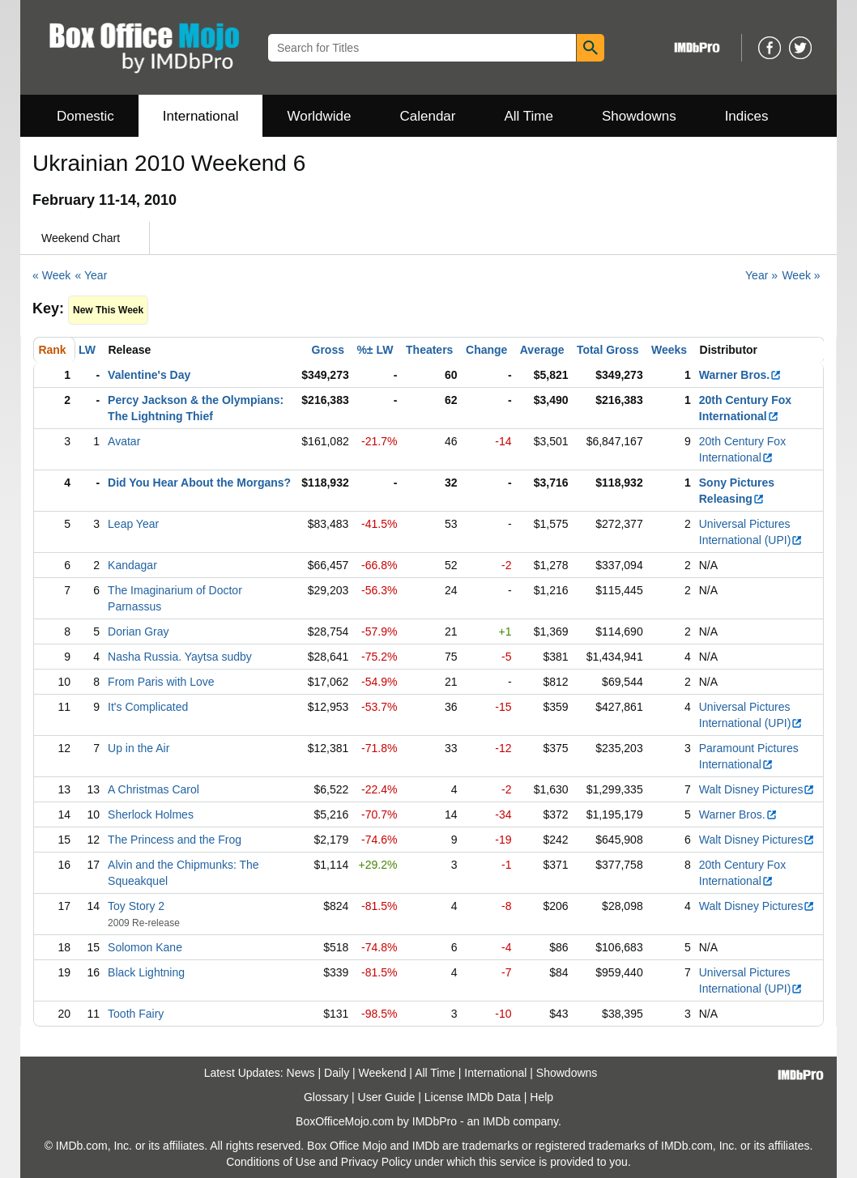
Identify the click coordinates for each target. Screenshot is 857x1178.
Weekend (383, 1072)
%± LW (374, 349)
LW (87, 349)
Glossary (326, 1097)
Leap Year (133, 523)
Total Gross (608, 349)
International (201, 116)
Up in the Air (138, 748)
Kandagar (132, 565)
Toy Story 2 (136, 905)
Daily (336, 1072)
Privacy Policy (376, 1161)
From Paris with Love (161, 681)
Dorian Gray (138, 631)
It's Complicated (148, 706)
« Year (91, 275)
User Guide (387, 1097)
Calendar (428, 116)
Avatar (124, 441)
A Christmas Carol (153, 789)
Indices (747, 116)
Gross (328, 349)
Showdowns (639, 116)
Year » (761, 275)
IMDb (496, 1121)
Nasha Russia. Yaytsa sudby (180, 656)
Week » (801, 275)
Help (541, 1097)
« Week (51, 275)
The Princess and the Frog (174, 839)
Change (486, 349)
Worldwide (319, 116)
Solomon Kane (145, 947)
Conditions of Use (271, 1161)
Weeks (669, 349)
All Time (529, 116)
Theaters (429, 349)
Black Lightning (146, 972)
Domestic (85, 116)
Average (542, 349)
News (301, 1072)
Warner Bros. (740, 374)
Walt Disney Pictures (757, 789)
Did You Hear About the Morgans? (199, 482)
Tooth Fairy (136, 1013)
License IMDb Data (472, 1097)
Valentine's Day (149, 374)
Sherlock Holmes (151, 814)
